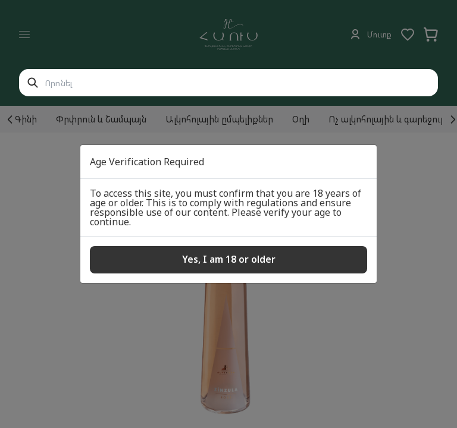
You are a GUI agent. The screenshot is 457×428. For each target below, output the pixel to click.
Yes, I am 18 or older (229, 259)
